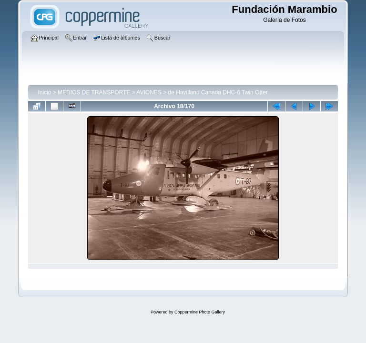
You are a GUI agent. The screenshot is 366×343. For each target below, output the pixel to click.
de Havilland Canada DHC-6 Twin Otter (218, 92)
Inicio (44, 92)
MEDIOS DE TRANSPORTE (94, 92)
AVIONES (148, 92)
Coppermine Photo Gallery (199, 312)
